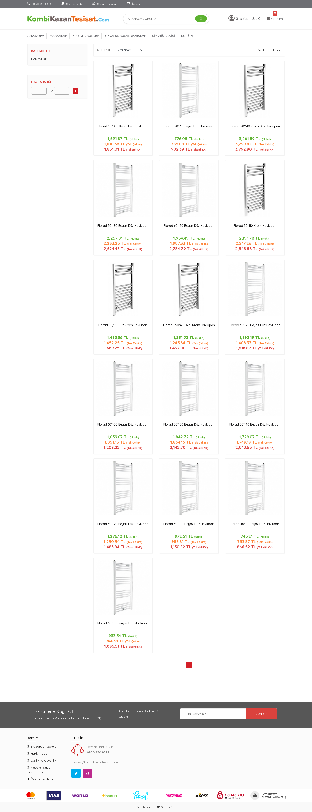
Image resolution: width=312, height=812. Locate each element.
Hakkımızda (37, 753)
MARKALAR (58, 35)
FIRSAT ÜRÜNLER (86, 35)
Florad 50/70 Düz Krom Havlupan (123, 325)
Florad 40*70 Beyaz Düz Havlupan (255, 524)
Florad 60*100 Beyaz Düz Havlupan (122, 424)
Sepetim (274, 18)
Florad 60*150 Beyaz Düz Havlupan (189, 226)
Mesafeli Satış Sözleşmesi (38, 770)
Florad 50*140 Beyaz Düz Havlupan (254, 424)
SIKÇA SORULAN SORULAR (125, 35)
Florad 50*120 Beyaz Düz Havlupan (122, 524)
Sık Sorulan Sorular (42, 746)
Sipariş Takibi (71, 3)
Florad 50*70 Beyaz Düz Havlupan (189, 126)
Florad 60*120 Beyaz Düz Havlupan (255, 325)
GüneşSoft (166, 807)
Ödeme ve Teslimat (43, 779)
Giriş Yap (242, 19)
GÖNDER (261, 713)
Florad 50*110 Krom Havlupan (255, 226)
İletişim (134, 3)
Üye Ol (256, 19)
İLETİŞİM (186, 35)
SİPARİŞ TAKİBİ (163, 35)
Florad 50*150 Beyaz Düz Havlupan (188, 424)
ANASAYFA (35, 35)
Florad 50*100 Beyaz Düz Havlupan (189, 524)
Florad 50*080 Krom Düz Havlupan (123, 126)
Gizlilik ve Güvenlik (41, 761)
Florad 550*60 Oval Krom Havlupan (189, 325)
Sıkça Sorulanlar (104, 3)
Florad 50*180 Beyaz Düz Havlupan (122, 226)
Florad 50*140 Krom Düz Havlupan (255, 126)
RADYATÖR (39, 59)
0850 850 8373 (39, 3)
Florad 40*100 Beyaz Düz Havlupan (123, 623)
